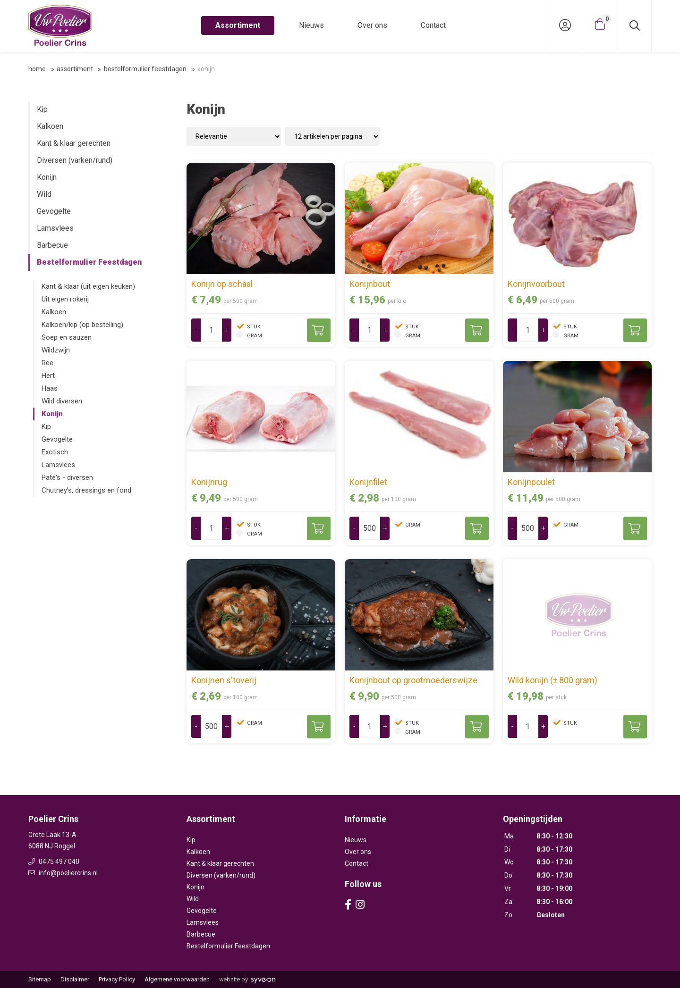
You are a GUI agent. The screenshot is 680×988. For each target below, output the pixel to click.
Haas (50, 388)
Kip (42, 109)
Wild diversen (62, 401)
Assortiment (237, 25)
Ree (47, 363)
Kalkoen (50, 126)
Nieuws (311, 25)
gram (254, 336)
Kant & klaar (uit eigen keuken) (88, 286)
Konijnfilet (368, 482)
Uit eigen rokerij (65, 299)
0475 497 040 (53, 861)
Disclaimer (74, 979)
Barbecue (52, 245)
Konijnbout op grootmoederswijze (413, 680)
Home (37, 69)
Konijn (47, 177)
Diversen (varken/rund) (74, 160)
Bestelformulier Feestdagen (145, 69)
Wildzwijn (56, 350)
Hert (48, 375)
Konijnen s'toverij (223, 680)
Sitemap (39, 979)
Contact (433, 25)
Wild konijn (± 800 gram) (552, 680)
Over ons (372, 25)
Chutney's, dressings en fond (86, 490)
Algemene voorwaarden (177, 979)
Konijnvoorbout (536, 284)
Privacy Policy (117, 979)
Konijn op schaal (222, 284)
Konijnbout (369, 284)
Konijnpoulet (531, 482)
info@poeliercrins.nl (63, 873)
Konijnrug (209, 482)
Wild (44, 194)
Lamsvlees (55, 228)
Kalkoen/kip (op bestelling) (82, 324)
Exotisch (55, 452)
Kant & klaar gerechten (73, 143)
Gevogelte (54, 211)
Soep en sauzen (67, 337)
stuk (253, 327)
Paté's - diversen (67, 477)
